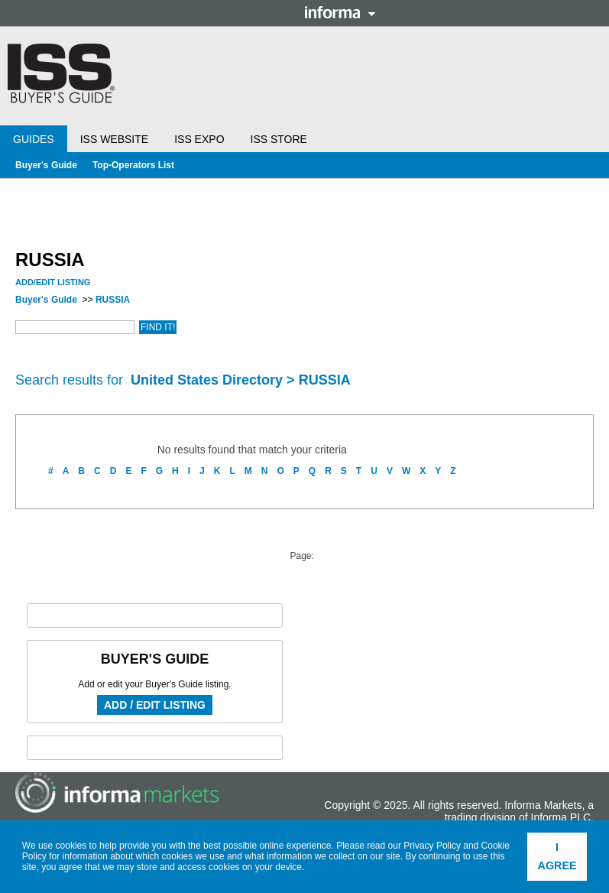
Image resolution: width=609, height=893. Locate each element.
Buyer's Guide (46, 165)
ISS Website (114, 139)
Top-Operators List (133, 165)
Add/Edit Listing (52, 282)
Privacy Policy (432, 845)
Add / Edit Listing (155, 705)
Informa (340, 12)
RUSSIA (113, 299)
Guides (33, 139)
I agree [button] (557, 856)
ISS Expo (199, 139)
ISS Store (279, 139)
